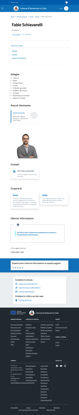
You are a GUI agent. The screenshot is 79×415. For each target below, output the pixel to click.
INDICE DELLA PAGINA (39, 46)
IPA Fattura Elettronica (44, 395)
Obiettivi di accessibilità (44, 373)
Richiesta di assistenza (44, 384)
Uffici (12, 345)
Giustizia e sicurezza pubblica (31, 354)
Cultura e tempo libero (30, 343)
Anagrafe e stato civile (31, 328)
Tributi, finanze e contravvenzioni (45, 337)
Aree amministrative (17, 325)
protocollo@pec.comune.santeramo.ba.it (23, 383)
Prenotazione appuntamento (45, 378)
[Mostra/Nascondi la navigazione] (2, 8)
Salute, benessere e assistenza (46, 331)
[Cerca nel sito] (66, 8)
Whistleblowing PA (46, 400)
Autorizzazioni (30, 336)
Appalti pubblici (30, 333)
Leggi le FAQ (44, 366)
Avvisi (57, 325)
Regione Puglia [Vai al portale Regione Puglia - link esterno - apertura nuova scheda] (14, 2)
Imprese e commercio (47, 325)
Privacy (28, 408)
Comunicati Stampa (61, 327)
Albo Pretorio (29, 372)
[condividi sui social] (16, 34)
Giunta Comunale (19, 113)
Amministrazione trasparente (31, 367)
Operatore (42, 408)
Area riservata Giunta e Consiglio (28, 410)
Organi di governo (16, 333)
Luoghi (57, 345)
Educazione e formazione (29, 348)
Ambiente (28, 325)
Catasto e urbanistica (32, 339)
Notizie (58, 330)
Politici (37, 17)
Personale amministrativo (15, 337)
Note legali (44, 369)
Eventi (57, 342)
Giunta (31, 17)
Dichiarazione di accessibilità (30, 375)
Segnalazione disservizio (45, 390)
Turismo (43, 342)
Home (12, 17)
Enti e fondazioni (16, 330)
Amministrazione (22, 17)
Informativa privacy (31, 380)
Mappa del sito (50, 410)
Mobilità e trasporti (46, 327)
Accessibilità (14, 408)
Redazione (56, 408)
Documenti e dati (16, 327)
